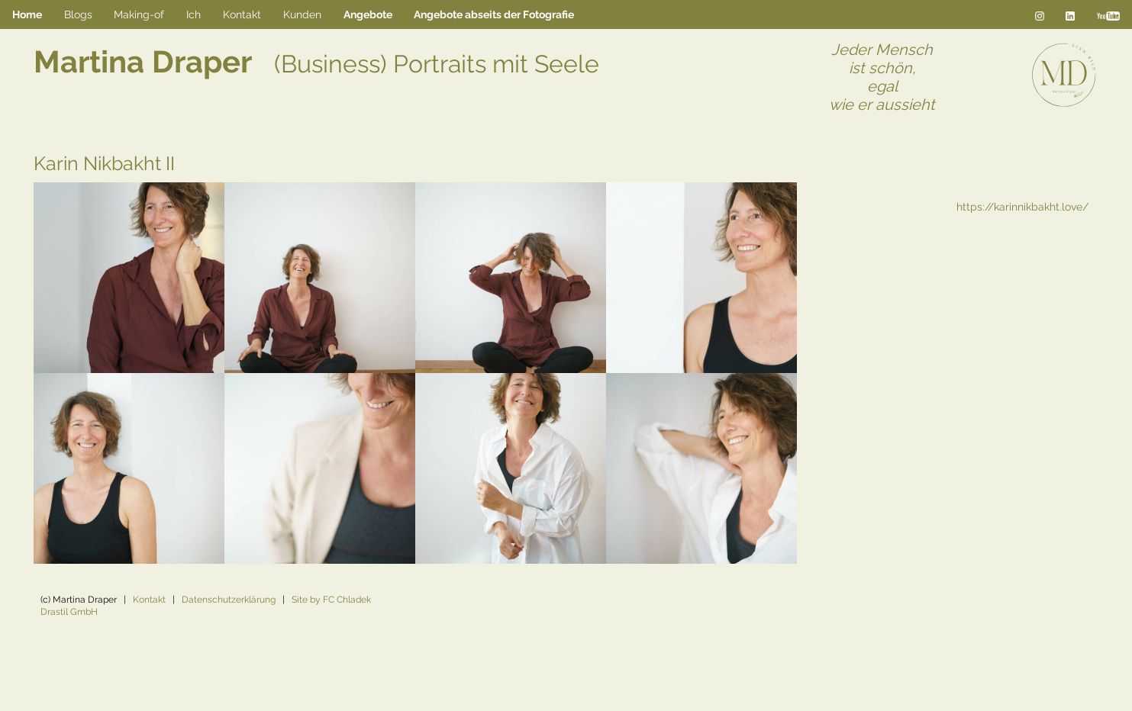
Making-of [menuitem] (139, 14)
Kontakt (149, 599)
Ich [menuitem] (193, 14)
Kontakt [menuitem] (242, 14)
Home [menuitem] (27, 14)
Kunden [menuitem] (302, 14)
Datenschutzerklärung (229, 599)
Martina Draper (316, 61)
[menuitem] (367, 15)
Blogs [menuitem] (78, 14)
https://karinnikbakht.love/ (1022, 206)
